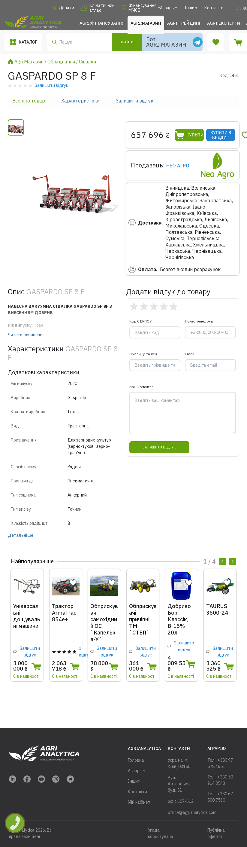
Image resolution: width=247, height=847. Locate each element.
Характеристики (80, 101)
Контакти (214, 7)
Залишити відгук (134, 101)
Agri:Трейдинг (184, 23)
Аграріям (168, 7)
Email (189, 354)
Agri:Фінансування (102, 23)
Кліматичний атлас (97, 8)
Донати (63, 8)
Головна (136, 760)
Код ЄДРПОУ (140, 321)
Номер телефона (199, 321)
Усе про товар (29, 101)
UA (238, 8)
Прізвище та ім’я (143, 354)
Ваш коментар (141, 386)
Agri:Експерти (223, 23)
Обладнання (61, 61)
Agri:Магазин (146, 23)
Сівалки (87, 61)
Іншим (191, 7)
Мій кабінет (139, 802)
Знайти (127, 42)
